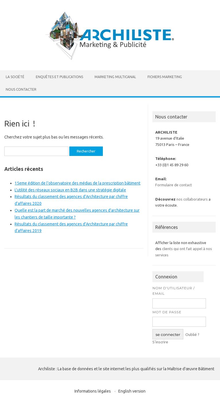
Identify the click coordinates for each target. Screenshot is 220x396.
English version (132, 391)
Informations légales (92, 391)
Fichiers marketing (165, 77)
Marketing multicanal (115, 77)
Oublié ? (192, 334)
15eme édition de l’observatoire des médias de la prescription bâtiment (77, 183)
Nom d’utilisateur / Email (173, 291)
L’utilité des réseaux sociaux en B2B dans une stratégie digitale (70, 190)
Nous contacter (21, 89)
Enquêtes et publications (59, 77)
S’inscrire (160, 342)
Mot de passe (166, 312)
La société (15, 77)
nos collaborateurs (192, 199)
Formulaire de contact (173, 185)
